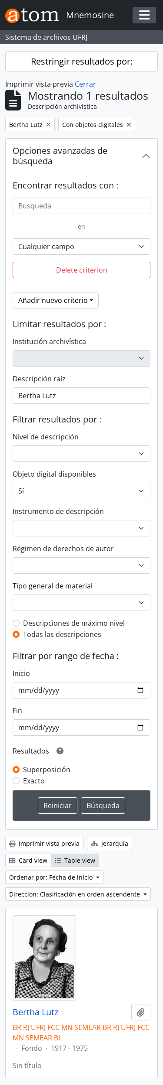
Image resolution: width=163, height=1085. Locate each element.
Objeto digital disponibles (54, 474)
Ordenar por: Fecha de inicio (51, 877)
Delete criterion (81, 270)
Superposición (46, 769)
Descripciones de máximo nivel (74, 623)
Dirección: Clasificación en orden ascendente (75, 894)
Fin (17, 710)
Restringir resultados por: (82, 61)
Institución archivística (49, 341)
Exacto (34, 781)
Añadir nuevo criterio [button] (53, 300)
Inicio (21, 673)
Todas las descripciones (62, 634)
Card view (28, 860)
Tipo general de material (53, 586)
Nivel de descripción (46, 437)
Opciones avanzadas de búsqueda (60, 156)
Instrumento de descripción (58, 511)
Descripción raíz (39, 378)
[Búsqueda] (81, 206)
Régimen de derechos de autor (63, 548)
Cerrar (85, 84)
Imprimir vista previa (44, 843)
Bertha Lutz (35, 1012)
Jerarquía (109, 843)
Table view (75, 860)
